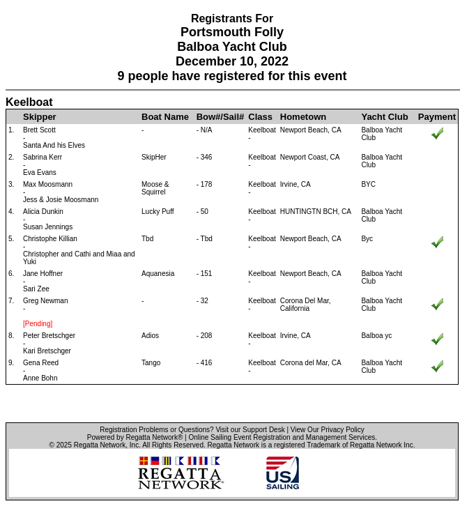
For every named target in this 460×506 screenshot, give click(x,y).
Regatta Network (99, 445)
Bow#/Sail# (221, 117)
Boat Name (165, 117)
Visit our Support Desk (249, 430)
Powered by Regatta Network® (135, 437)
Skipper (39, 117)
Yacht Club (384, 117)
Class (260, 117)
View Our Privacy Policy (328, 430)
